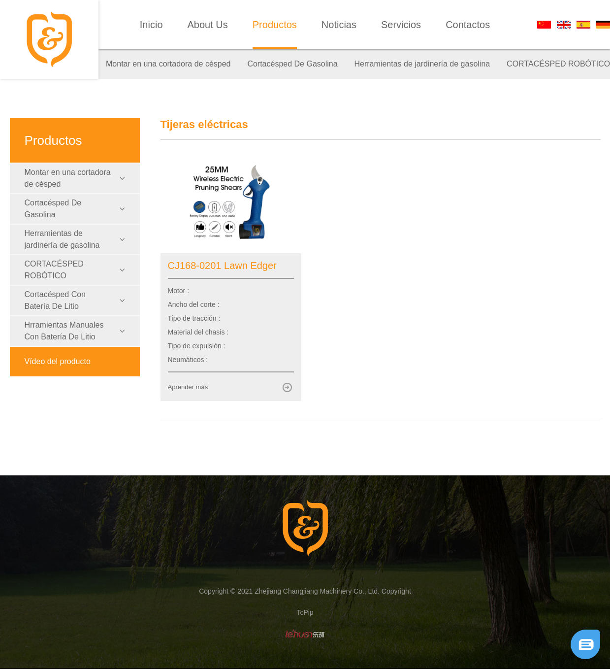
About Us (208, 24)
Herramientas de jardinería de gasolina (422, 64)
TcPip (304, 612)
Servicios (401, 24)
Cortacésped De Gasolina (292, 64)
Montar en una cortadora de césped (168, 64)
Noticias (338, 24)
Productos (275, 24)
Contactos (468, 24)
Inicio (151, 24)
